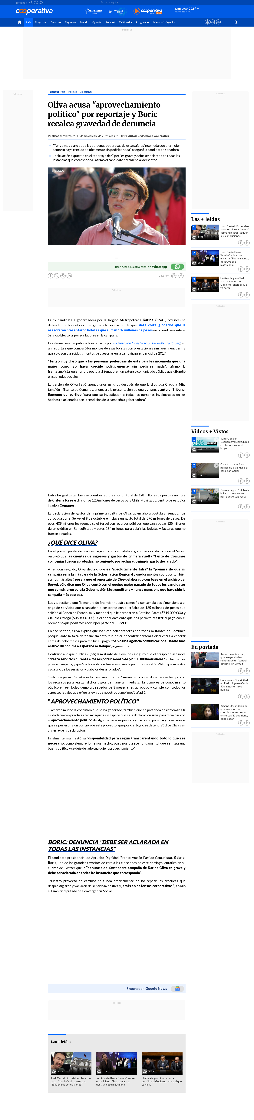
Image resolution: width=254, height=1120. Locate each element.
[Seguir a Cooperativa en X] (36, 2)
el (146, 343)
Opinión (96, 22)
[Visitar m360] (212, 25)
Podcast (110, 22)
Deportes (56, 22)
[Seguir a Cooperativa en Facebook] (31, 2)
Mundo (84, 22)
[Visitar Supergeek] (218, 25)
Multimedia (125, 22)
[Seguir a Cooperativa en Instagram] (41, 2)
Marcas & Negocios (164, 22)
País (28, 22)
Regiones (70, 22)
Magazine (40, 22)
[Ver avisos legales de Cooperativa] (207, 25)
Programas (142, 22)
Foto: (54, 170)
